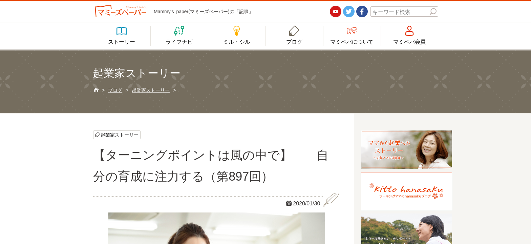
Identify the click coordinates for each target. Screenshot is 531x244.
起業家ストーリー (120, 134)
